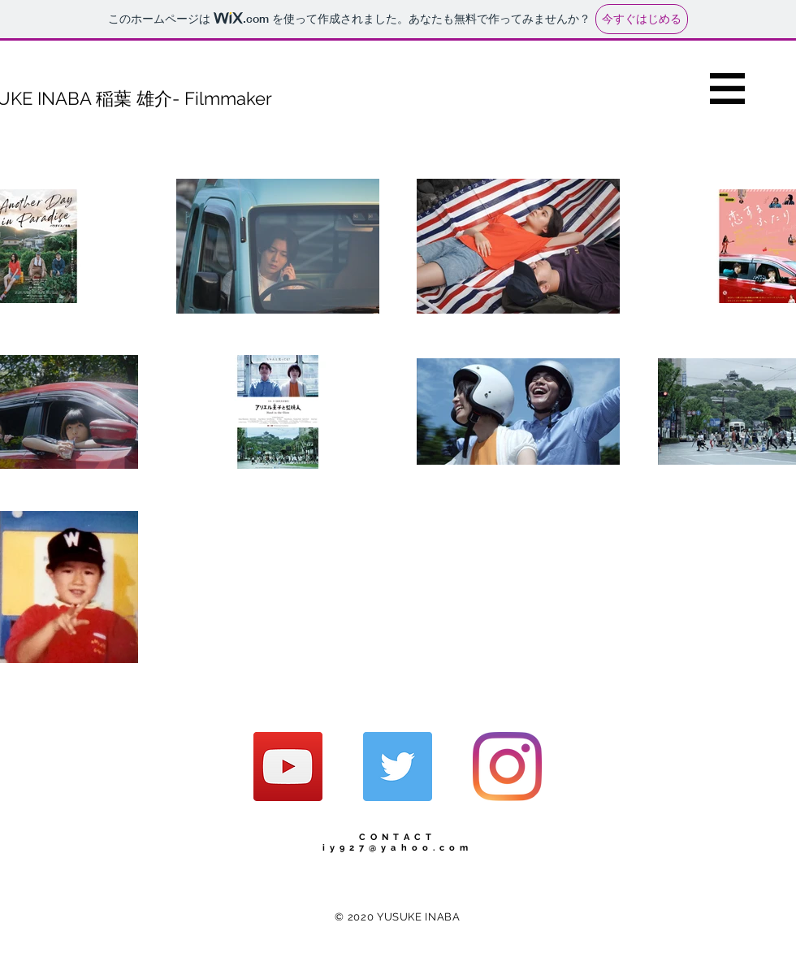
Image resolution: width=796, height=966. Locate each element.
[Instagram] (507, 766)
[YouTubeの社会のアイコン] (287, 766)
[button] (727, 88)
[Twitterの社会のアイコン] (397, 766)
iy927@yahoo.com (397, 848)
